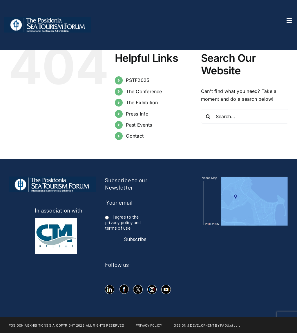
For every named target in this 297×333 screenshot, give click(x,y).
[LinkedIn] (109, 289)
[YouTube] (165, 289)
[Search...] (244, 116)
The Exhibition (142, 102)
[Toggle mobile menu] (290, 20)
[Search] (208, 116)
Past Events (139, 125)
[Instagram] (151, 289)
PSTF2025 (137, 80)
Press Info (137, 114)
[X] (138, 289)
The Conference (144, 91)
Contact (135, 136)
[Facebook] (123, 289)
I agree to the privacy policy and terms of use (123, 222)
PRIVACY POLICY (149, 325)
